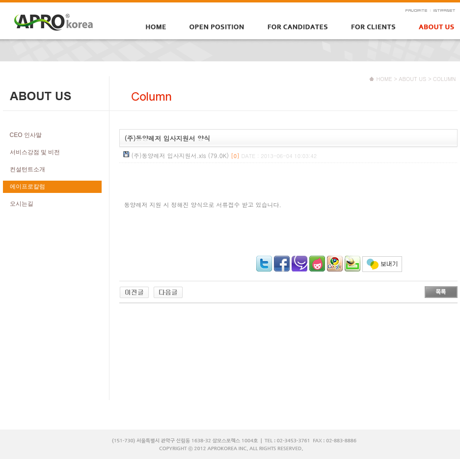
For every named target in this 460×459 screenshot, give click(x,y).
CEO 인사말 (26, 135)
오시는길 (21, 203)
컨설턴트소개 (27, 169)
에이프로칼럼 (27, 186)
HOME (384, 78)
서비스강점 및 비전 (35, 152)
